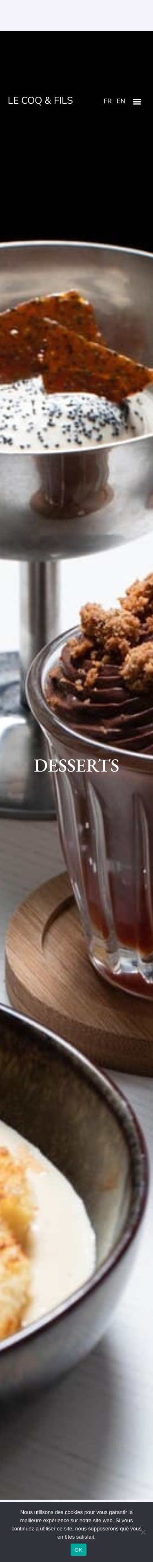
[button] (137, 101)
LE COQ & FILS (40, 100)
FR (108, 101)
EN (121, 101)
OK (78, 1550)
